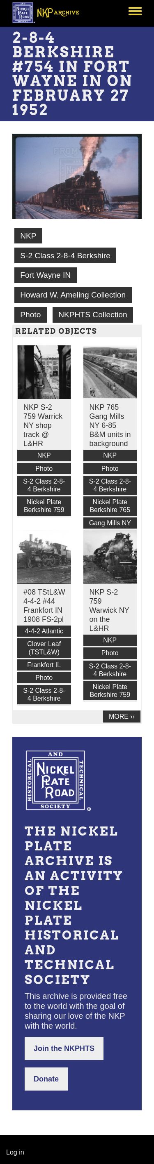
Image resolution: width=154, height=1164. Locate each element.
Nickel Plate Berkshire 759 (44, 505)
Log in (15, 1152)
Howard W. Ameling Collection (73, 294)
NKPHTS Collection (92, 314)
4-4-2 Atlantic (44, 631)
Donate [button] (46, 1079)
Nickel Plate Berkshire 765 (110, 505)
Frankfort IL (44, 664)
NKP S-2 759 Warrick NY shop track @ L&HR (42, 425)
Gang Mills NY (110, 523)
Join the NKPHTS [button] (64, 1048)
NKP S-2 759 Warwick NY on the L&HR (109, 610)
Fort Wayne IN (45, 275)
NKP (28, 235)
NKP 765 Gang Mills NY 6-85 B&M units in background (110, 425)
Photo (30, 314)
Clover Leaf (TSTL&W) (44, 647)
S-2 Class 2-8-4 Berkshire (65, 255)
